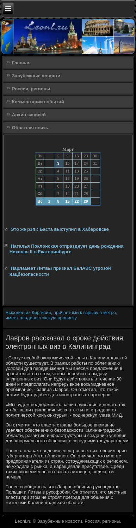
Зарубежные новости (36, 75)
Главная (21, 62)
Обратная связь (30, 127)
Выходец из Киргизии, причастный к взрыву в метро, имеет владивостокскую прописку (61, 315)
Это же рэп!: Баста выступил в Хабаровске (60, 229)
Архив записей (29, 114)
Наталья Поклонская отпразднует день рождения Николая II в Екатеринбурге (67, 248)
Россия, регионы (31, 88)
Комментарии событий (38, 101)
